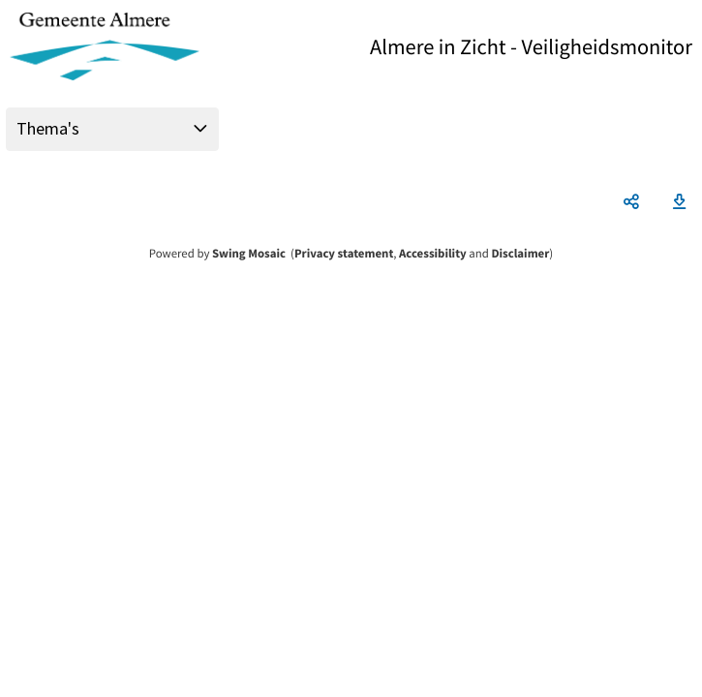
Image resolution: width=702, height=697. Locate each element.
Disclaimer (520, 253)
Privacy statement (343, 253)
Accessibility (433, 253)
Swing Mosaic (249, 253)
